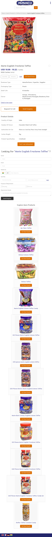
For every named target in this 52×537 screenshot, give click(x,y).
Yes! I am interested (26, 144)
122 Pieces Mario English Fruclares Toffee (26, 442)
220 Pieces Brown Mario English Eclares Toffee (26, 389)
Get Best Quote (26, 231)
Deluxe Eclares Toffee (26, 255)
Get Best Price (30, 76)
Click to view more (6, 102)
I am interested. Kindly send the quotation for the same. (26, 193)
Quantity (3, 176)
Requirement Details (6, 190)
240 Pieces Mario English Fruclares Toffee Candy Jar (26, 496)
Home (3, 13)
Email (2, 162)
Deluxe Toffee (26, 281)
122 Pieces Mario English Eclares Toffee (26, 335)
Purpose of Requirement (7, 183)
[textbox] (13, 76)
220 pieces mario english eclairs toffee (26, 362)
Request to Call (9, 109)
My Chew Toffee (26, 228)
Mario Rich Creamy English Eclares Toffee (26, 415)
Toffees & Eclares (21, 13)
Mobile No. (3, 169)
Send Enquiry (28, 109)
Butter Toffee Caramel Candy (26, 522)
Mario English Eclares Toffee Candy (26, 308)
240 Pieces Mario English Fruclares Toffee (26, 469)
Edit (20, 76)
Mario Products (10, 13)
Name (2, 155)
